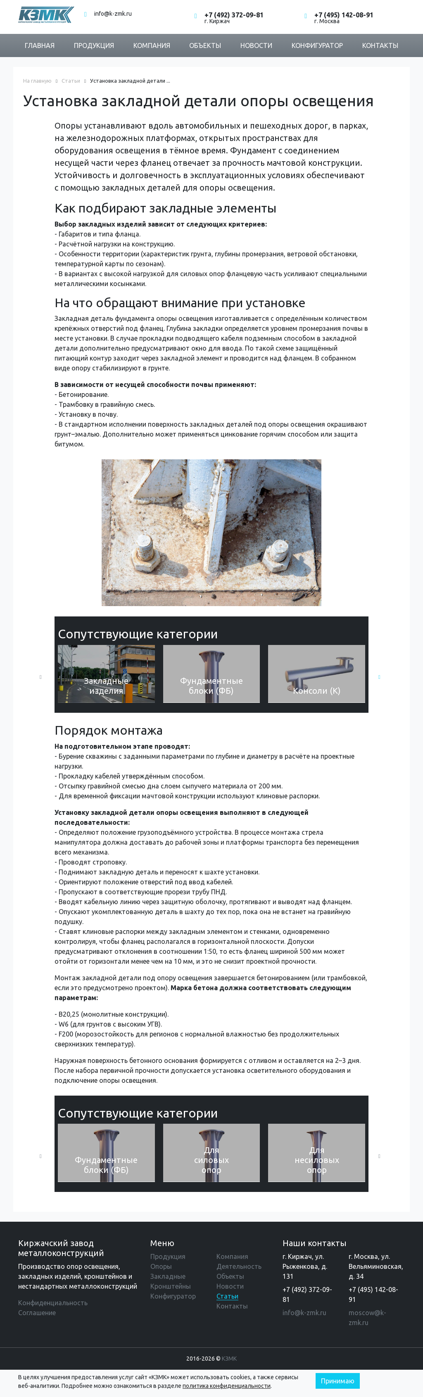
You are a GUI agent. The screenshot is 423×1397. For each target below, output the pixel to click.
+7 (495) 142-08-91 (343, 15)
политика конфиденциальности (227, 1386)
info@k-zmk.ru (113, 13)
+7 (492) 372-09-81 (234, 15)
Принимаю (337, 1381)
